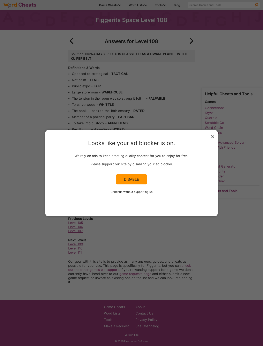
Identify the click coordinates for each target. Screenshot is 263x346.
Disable (131, 179)
